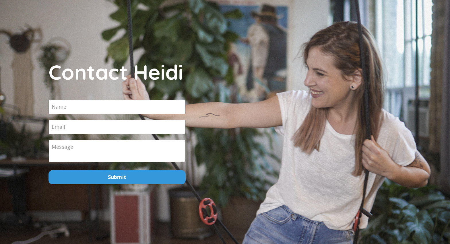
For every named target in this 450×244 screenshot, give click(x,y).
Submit (117, 176)
